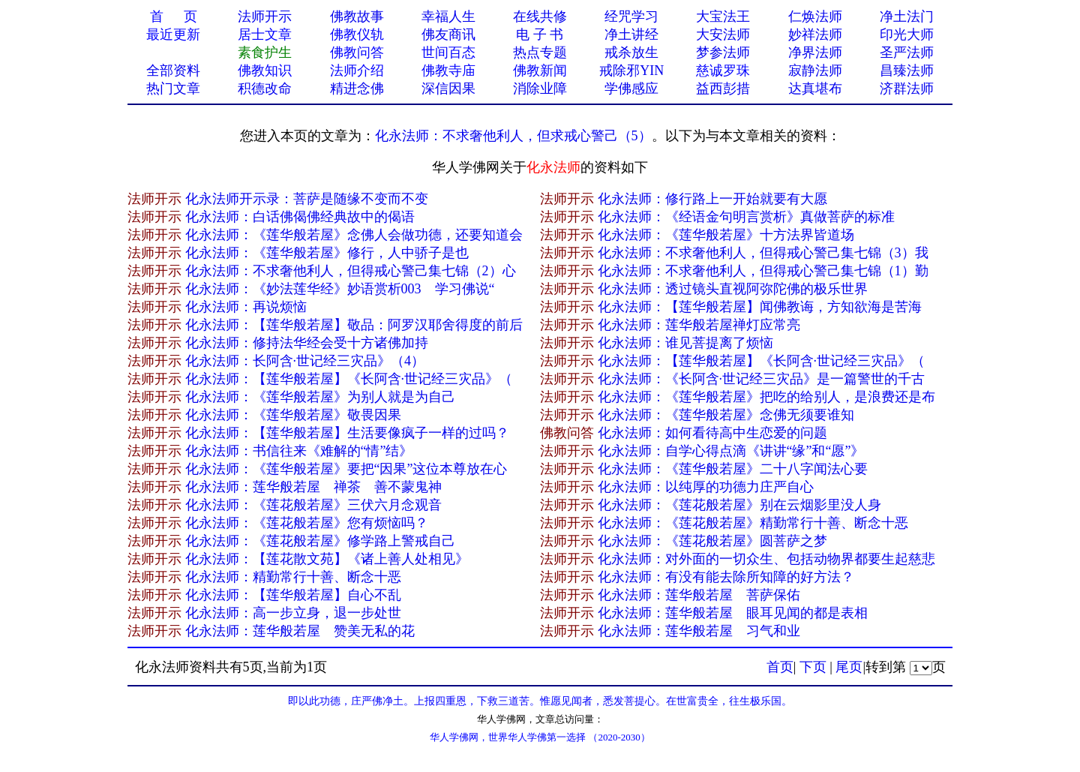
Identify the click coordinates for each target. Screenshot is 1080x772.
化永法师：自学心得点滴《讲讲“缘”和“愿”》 (731, 450)
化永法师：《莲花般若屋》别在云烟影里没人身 (739, 504)
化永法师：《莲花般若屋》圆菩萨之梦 (712, 540)
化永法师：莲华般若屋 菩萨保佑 (699, 594)
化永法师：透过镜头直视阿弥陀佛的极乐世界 (733, 288)
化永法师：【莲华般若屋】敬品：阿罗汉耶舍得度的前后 (354, 324)
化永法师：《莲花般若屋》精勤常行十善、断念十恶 (753, 522)
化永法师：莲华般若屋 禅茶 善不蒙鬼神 (313, 486)
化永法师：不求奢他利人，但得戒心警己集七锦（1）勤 (763, 270)
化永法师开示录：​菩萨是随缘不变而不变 (306, 198)
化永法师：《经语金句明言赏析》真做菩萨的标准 (746, 216)
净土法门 (907, 16)
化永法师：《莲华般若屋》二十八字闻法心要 (733, 468)
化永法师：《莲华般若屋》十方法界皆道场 (726, 234)
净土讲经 (631, 34)
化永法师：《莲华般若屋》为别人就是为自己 (320, 396)
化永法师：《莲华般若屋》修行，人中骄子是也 (327, 252)
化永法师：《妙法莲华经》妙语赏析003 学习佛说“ (340, 288)
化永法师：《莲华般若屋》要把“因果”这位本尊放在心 (346, 468)
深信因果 (449, 88)
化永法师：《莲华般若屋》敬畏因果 (293, 414)
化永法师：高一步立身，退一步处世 (293, 612)
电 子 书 (539, 34)
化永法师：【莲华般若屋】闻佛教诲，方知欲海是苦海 (760, 306)
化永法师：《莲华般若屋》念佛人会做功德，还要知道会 (354, 234)
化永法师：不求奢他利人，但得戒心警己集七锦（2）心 (350, 270)
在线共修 (540, 16)
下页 (813, 666)
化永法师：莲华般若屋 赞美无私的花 (300, 630)
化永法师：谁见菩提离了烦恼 (685, 342)
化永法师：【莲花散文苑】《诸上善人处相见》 (327, 558)
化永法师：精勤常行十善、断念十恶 (293, 576)
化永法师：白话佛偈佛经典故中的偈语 (300, 216)
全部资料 (173, 70)
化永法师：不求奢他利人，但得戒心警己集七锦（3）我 (763, 252)
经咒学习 (631, 16)
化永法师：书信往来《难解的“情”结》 (299, 450)
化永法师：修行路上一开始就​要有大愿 (712, 198)
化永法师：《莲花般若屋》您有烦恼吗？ (306, 522)
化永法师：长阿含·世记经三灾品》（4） (305, 360)
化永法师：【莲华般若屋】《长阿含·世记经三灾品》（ (762, 360)
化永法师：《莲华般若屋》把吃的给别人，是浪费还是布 (766, 396)
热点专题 (540, 52)
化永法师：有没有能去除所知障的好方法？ (726, 576)
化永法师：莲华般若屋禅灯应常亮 (699, 324)
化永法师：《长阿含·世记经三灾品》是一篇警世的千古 (762, 378)
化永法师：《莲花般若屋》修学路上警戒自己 (320, 540)
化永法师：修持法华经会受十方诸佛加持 (306, 342)
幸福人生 (449, 16)
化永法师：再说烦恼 (246, 306)
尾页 (849, 666)
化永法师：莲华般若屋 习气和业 (699, 630)
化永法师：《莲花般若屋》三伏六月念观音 (313, 504)
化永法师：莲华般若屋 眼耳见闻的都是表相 (733, 612)
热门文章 (173, 88)
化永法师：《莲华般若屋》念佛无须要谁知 (726, 414)
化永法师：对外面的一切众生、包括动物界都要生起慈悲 (766, 558)
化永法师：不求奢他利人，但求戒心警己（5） (513, 135)
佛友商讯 (449, 34)
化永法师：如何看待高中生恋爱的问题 (712, 432)
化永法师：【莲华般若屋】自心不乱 (293, 594)
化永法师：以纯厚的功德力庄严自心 (706, 486)
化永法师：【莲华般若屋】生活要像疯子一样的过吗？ (347, 432)
